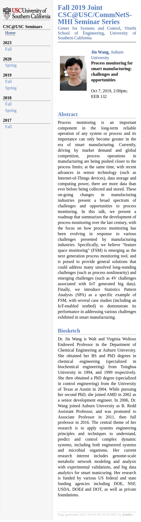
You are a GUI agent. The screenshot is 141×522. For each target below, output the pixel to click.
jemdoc (128, 514)
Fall (8, 49)
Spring (11, 65)
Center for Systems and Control (89, 28)
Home (10, 33)
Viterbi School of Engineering (97, 30)
